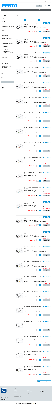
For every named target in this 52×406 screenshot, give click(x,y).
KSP (48, 9)
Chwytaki (3, 30)
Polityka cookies (29, 391)
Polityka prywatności (30, 393)
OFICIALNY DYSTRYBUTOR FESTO (27, 9)
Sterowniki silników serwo (7, 49)
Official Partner (42, 391)
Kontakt (41, 390)
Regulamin (28, 390)
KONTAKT (44, 9)
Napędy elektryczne (5, 33)
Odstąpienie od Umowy (17, 396)
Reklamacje (16, 393)
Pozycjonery (4, 64)
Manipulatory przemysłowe (6, 41)
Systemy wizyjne (5, 55)
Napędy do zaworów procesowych (7, 36)
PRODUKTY (4, 9)
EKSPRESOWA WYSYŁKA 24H (6, 19)
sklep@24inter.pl (5, 397)
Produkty (2, 18)
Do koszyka (46, 31)
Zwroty (15, 394)
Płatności (15, 391)
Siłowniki (3, 21)
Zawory (3, 24)
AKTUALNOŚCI (37, 9)
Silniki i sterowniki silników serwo (7, 43)
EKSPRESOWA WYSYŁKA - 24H (13, 9)
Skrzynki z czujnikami (5, 63)
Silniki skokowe (5, 44)
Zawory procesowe (5, 35)
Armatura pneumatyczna (6, 32)
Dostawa (15, 390)
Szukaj (7, 81)
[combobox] (21, 20)
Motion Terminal (4, 57)
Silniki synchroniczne (6, 46)
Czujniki (3, 28)
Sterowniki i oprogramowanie (7, 38)
